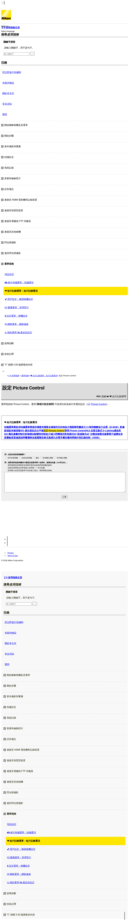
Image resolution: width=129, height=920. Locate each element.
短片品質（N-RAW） (109, 427)
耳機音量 (64, 437)
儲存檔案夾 (38, 427)
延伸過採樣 (14, 430)
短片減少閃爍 (53, 434)
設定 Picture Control (53, 430)
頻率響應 (25, 437)
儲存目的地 (59, 427)
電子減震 (113, 434)
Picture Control (99, 404)
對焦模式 (69, 434)
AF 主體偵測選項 (95, 434)
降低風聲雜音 (37, 437)
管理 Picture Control (75, 430)
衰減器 (16, 437)
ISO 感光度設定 (28, 430)
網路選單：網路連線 (16, 324)
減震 (106, 434)
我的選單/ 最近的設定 (18, 332)
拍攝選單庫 (10, 427)
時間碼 (72, 437)
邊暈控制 (17, 434)
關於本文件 (8, 93)
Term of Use (12, 556)
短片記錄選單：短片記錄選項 (21, 290)
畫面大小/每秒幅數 (88, 427)
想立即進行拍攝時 (11, 72)
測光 (62, 434)
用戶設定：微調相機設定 (19, 299)
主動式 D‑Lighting (104, 430)
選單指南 (25, 376)
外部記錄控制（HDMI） (88, 437)
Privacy (10, 553)
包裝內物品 (8, 82)
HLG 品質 (90, 430)
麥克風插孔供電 (52, 437)
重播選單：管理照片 (17, 307)
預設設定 (9, 274)
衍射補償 (27, 434)
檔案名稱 (48, 427)
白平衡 (39, 430)
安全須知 (7, 103)
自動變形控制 (39, 434)
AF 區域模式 (80, 434)
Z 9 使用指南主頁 (13, 577)
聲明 (4, 114)
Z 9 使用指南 (13, 376)
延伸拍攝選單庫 (24, 427)
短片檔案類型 (72, 427)
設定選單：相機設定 (16, 315)
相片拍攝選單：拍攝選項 (19, 282)
